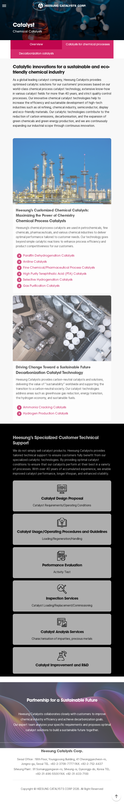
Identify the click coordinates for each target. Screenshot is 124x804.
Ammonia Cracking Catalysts (44, 419)
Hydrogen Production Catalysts (45, 425)
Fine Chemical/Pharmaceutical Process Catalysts (59, 280)
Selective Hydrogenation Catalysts (47, 292)
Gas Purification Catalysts (41, 298)
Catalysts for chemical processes (88, 44)
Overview (36, 44)
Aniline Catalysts (35, 273)
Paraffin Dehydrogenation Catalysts (48, 267)
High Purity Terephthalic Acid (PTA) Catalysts (54, 286)
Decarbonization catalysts (36, 53)
